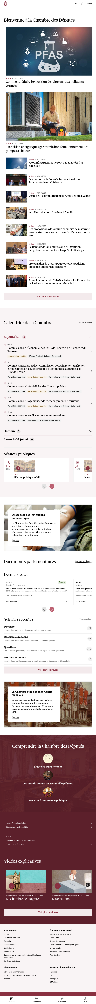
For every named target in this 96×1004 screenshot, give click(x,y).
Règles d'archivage (57, 941)
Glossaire (7, 941)
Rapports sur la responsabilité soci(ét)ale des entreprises (22, 956)
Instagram (54, 979)
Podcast (7, 979)
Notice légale (55, 948)
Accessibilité (9, 951)
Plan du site (55, 955)
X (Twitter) (54, 982)
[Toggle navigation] (89, 3)
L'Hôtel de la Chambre (15, 844)
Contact (7, 934)
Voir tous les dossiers (83, 561)
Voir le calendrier (85, 322)
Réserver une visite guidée (17, 827)
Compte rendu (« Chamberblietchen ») (20, 975)
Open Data (54, 938)
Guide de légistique (12, 961)
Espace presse (9, 945)
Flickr (52, 975)
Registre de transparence (60, 934)
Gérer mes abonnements (14, 972)
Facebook (54, 972)
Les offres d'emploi (12, 938)
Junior (8, 836)
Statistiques (9, 948)
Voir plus (15, 540)
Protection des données (60, 951)
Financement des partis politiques (20, 840)
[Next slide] (51, 486)
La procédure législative (16, 823)
